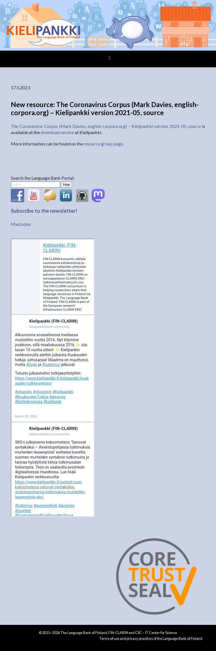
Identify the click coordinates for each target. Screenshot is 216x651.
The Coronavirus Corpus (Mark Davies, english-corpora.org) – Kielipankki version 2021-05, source (106, 126)
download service (57, 132)
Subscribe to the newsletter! (44, 211)
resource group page (103, 143)
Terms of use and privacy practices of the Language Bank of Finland (150, 638)
